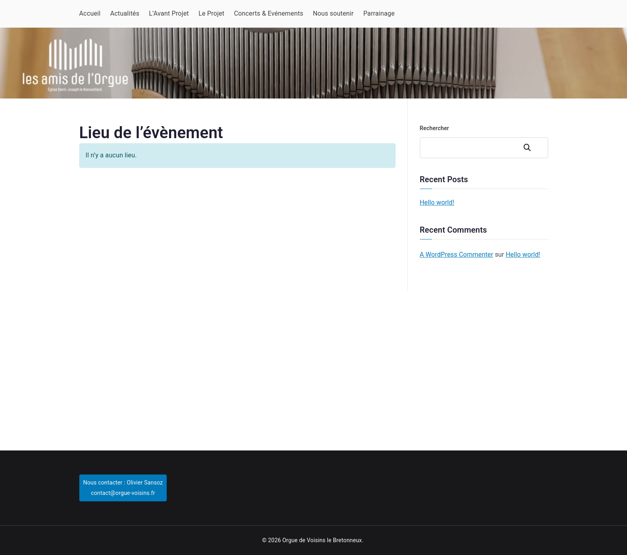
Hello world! (437, 202)
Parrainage (379, 13)
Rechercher (434, 128)
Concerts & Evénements (268, 13)
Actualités (124, 13)
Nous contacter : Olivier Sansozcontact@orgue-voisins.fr (123, 487)
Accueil (90, 13)
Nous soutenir (333, 13)
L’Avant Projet (169, 13)
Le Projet (211, 13)
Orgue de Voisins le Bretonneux (322, 540)
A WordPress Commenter (457, 254)
